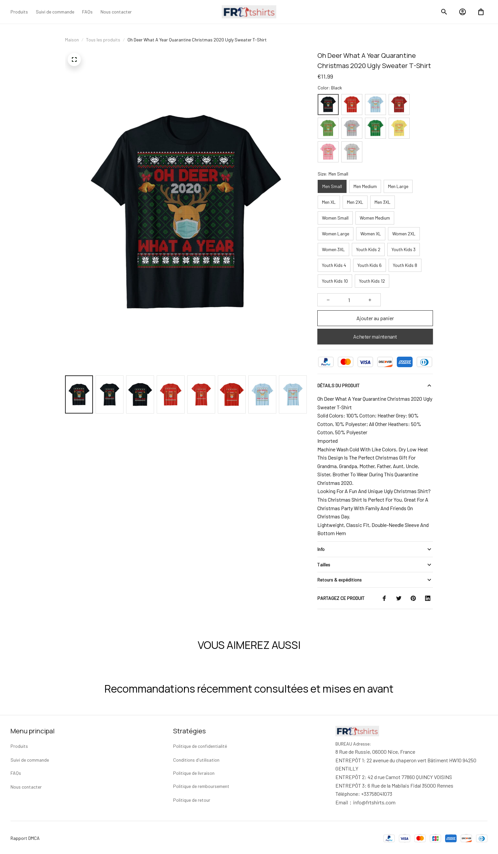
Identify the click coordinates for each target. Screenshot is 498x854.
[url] (374, 801)
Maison (72, 39)
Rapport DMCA (25, 837)
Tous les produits (103, 39)
